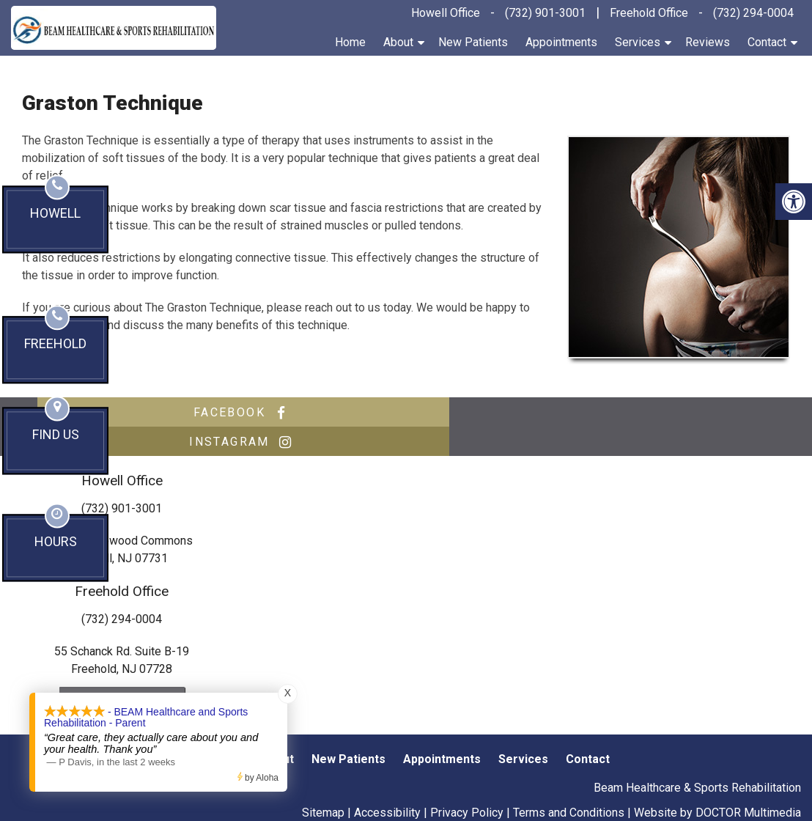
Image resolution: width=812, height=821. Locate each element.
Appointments (561, 42)
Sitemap (323, 783)
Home (350, 42)
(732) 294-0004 (753, 13)
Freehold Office (649, 13)
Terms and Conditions (568, 783)
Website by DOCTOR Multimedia (717, 783)
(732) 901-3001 (545, 13)
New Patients (473, 42)
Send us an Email (122, 672)
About (398, 42)
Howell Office (445, 13)
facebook (220, 412)
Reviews (707, 42)
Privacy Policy (466, 783)
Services (637, 42)
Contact (767, 42)
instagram (586, 412)
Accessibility (387, 783)
